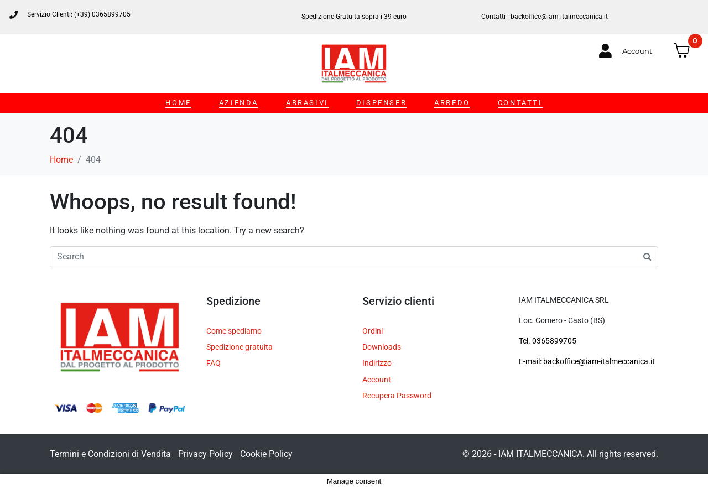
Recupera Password (396, 395)
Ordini (372, 330)
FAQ (213, 363)
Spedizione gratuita (239, 346)
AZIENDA (238, 102)
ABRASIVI (307, 102)
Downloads (381, 346)
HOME (178, 102)
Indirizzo (377, 363)
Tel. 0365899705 (547, 340)
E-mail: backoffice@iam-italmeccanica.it (587, 361)
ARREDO (452, 102)
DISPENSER (381, 102)
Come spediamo (234, 330)
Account (376, 379)
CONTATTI (520, 102)
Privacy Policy (205, 454)
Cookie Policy (266, 454)
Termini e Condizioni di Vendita (110, 454)
